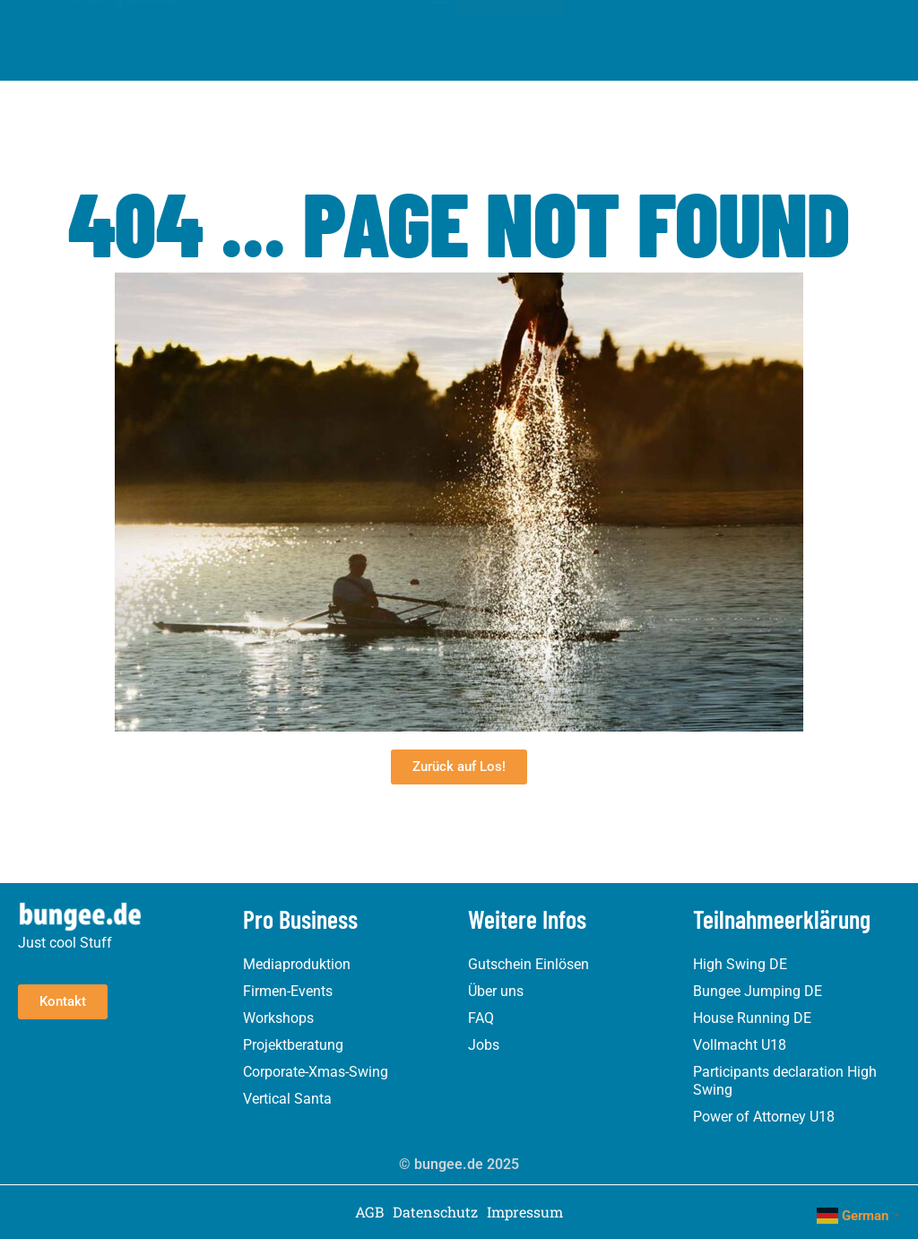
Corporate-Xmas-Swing (315, 1071)
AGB (369, 1212)
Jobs (483, 1044)
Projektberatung (293, 1044)
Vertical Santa (287, 1098)
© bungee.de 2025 (459, 1164)
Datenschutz (435, 1212)
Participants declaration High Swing (785, 1080)
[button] (438, 27)
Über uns (496, 991)
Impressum (525, 1212)
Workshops (278, 1018)
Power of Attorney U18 (764, 1116)
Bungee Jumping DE (757, 991)
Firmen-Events (288, 991)
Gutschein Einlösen (528, 964)
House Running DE (752, 1018)
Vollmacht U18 (739, 1044)
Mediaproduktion (297, 964)
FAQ (481, 1018)
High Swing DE (740, 964)
